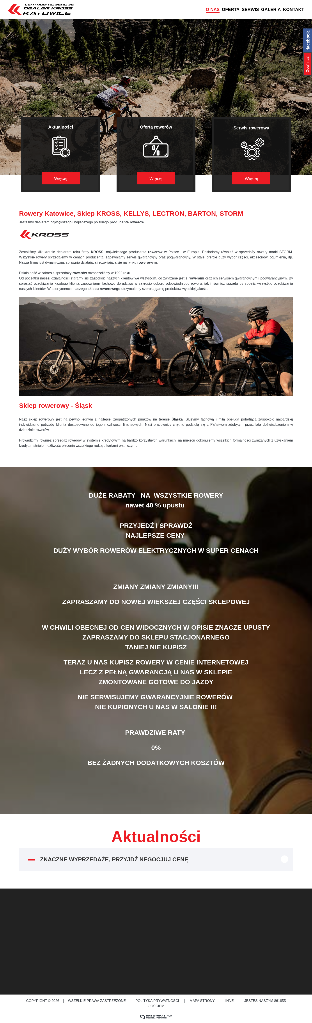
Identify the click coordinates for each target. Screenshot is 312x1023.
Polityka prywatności (157, 1001)
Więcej (60, 178)
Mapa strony (202, 1001)
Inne (230, 1001)
